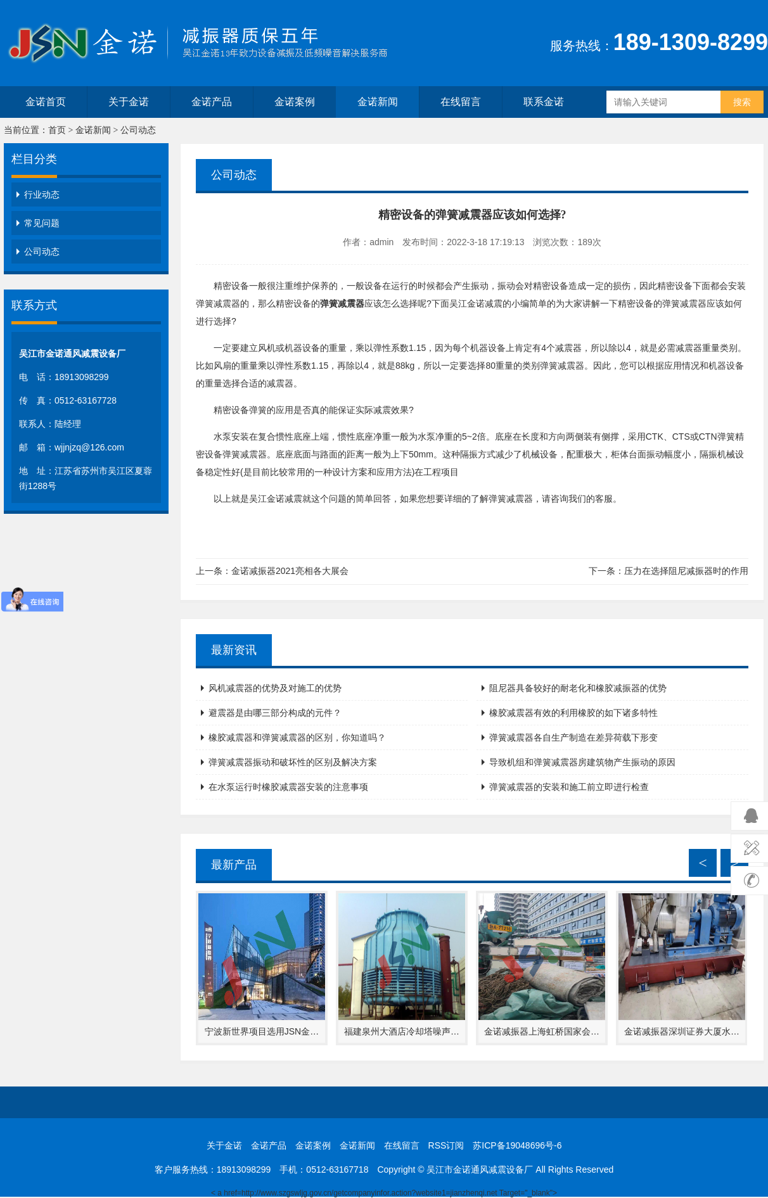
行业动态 (42, 194)
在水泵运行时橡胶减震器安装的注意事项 (288, 787)
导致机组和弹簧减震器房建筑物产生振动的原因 (582, 762)
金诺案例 (294, 101)
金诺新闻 (377, 101)
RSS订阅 (446, 1145)
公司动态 (138, 130)
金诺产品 (211, 101)
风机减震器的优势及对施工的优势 (275, 688)
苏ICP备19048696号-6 (517, 1145)
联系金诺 (543, 101)
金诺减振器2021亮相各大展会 (290, 571)
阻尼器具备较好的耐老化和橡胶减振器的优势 (578, 688)
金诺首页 (45, 101)
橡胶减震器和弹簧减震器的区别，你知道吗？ (297, 737)
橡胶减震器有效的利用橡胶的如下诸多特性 (573, 713)
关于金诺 (128, 101)
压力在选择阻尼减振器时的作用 (686, 571)
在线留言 (460, 101)
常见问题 (42, 223)
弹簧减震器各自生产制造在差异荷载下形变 (573, 737)
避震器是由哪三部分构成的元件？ (275, 713)
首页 (57, 130)
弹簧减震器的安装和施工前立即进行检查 (569, 787)
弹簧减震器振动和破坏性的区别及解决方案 (292, 762)
